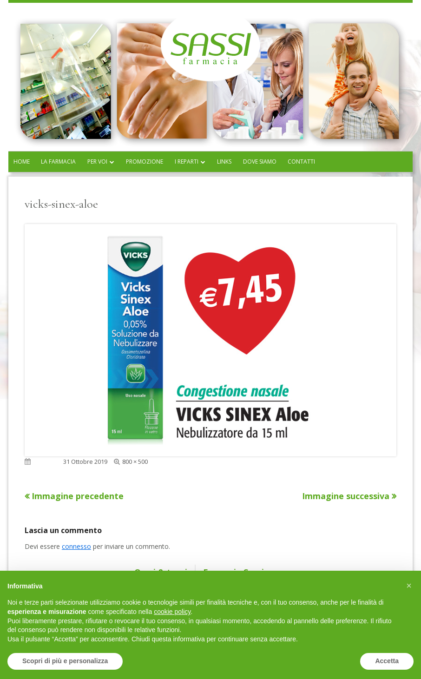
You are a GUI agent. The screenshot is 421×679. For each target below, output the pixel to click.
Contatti (301, 161)
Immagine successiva (345, 495)
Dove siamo (259, 161)
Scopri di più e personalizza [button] (65, 661)
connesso (76, 546)
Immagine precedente (78, 495)
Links (224, 161)
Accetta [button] (387, 661)
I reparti (186, 161)
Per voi (97, 161)
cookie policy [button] (172, 611)
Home (21, 161)
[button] (408, 585)
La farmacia (58, 161)
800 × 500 (135, 461)
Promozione (144, 161)
